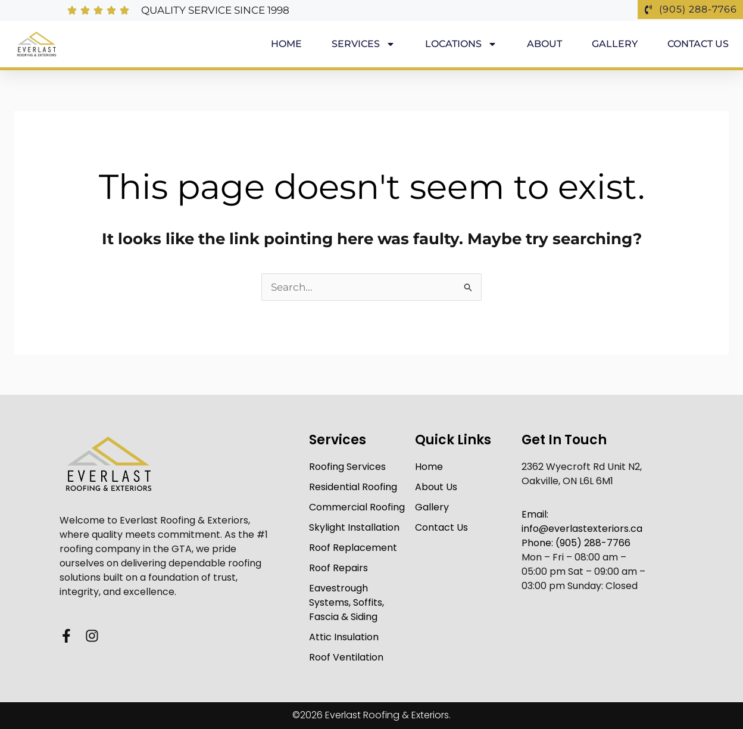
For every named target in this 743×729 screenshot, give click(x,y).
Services (363, 44)
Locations (461, 44)
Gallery (615, 43)
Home (286, 43)
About (544, 43)
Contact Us (698, 43)
